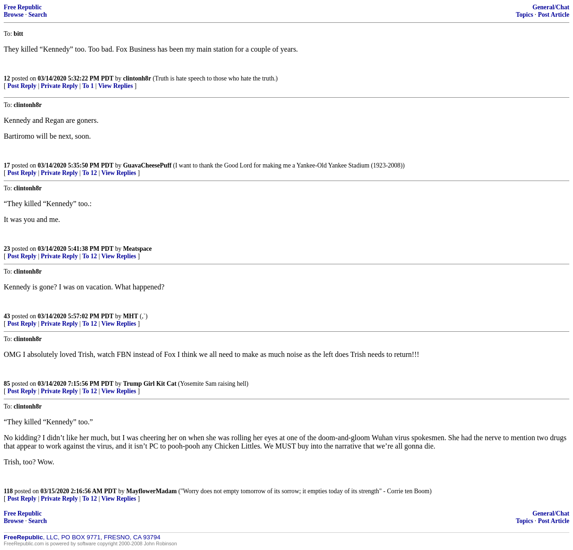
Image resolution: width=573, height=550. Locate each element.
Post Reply (21, 85)
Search (37, 14)
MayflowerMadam (151, 491)
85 (7, 383)
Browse (14, 14)
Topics (524, 14)
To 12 (89, 172)
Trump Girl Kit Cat (150, 383)
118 (8, 491)
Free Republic (23, 7)
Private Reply (59, 85)
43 (7, 316)
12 (7, 78)
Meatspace (137, 248)
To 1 (88, 85)
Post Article (553, 14)
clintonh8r (137, 78)
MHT (130, 316)
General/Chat (551, 7)
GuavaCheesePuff (147, 165)
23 (7, 248)
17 (7, 165)
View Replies (115, 85)
